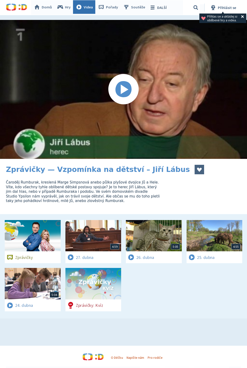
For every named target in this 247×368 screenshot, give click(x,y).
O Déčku (117, 357)
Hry (65, 7)
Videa (85, 7)
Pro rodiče (155, 357)
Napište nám (135, 357)
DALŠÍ (159, 7)
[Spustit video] (123, 89)
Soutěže (135, 7)
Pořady (109, 7)
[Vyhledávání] (195, 7)
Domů (44, 7)
